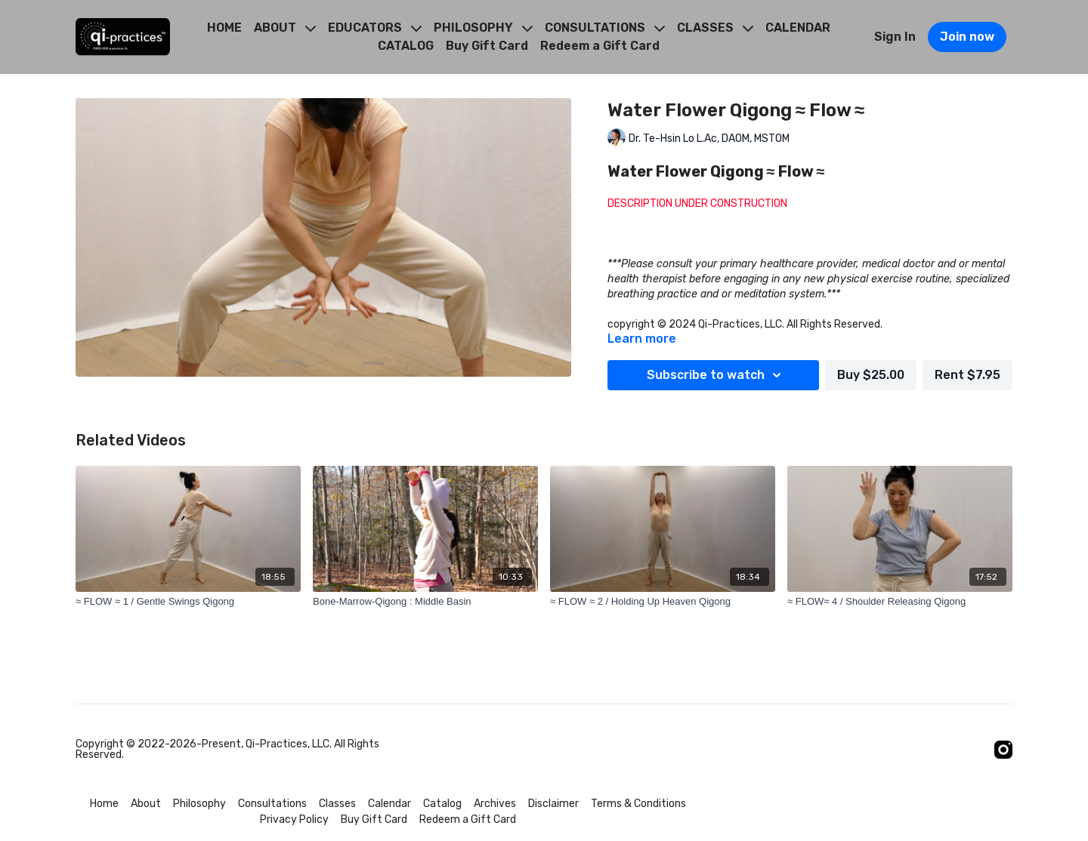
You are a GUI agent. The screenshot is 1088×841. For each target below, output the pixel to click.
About (146, 803)
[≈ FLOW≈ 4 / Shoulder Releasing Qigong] (899, 601)
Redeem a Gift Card (600, 46)
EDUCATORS (375, 27)
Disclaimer (553, 803)
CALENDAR (797, 27)
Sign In (895, 36)
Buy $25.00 (870, 375)
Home (104, 803)
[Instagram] (1003, 750)
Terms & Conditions (638, 803)
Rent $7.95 (967, 375)
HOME (224, 27)
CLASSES (715, 27)
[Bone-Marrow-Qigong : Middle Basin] (425, 601)
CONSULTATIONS (605, 27)
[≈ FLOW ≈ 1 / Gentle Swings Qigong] (188, 601)
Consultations (272, 803)
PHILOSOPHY (483, 27)
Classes (337, 803)
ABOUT (285, 27)
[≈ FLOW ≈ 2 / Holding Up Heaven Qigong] (662, 601)
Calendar (389, 803)
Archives (495, 803)
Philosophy (199, 803)
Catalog (442, 803)
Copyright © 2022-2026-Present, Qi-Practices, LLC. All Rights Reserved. (227, 749)
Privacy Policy (294, 819)
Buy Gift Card (487, 46)
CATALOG (406, 46)
